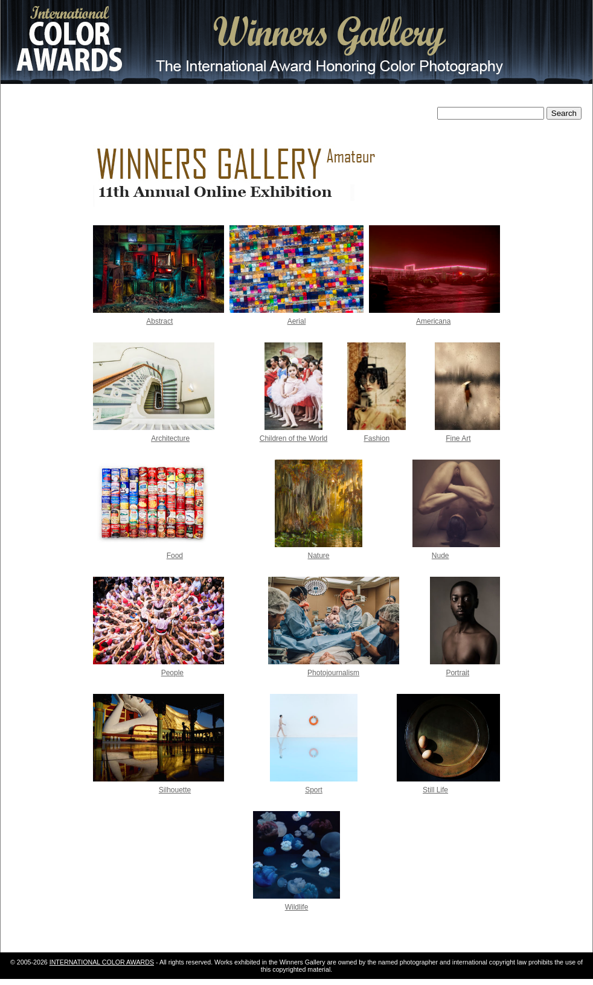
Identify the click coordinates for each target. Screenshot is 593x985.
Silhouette (175, 790)
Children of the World (294, 438)
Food (175, 555)
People (172, 673)
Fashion (376, 438)
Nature (319, 555)
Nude (440, 555)
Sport (313, 790)
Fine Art (458, 438)
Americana (433, 321)
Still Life (435, 790)
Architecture (170, 438)
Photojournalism (333, 673)
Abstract (159, 321)
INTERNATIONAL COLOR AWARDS (102, 962)
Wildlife (297, 907)
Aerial (296, 321)
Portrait (457, 673)
